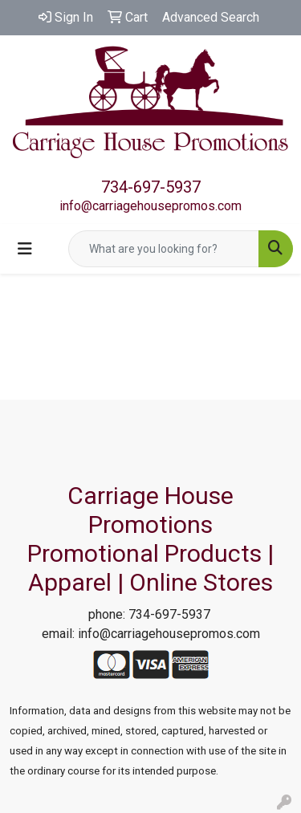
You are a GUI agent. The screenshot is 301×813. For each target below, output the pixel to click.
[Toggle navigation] (25, 249)
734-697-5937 (151, 187)
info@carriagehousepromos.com (150, 205)
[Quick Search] (163, 248)
